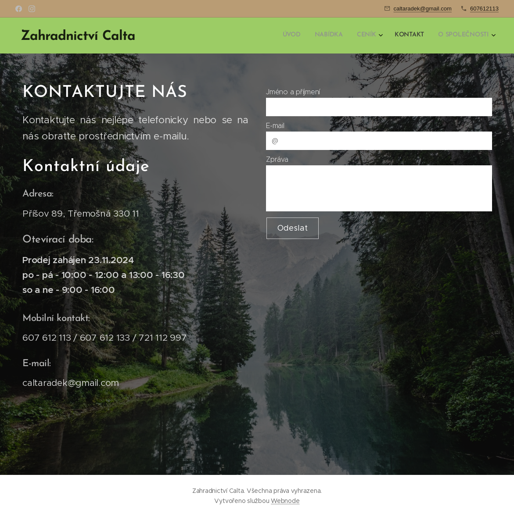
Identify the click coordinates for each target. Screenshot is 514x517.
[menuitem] (430, 35)
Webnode (285, 501)
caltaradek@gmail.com (423, 8)
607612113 (484, 8)
